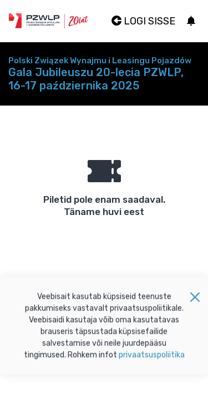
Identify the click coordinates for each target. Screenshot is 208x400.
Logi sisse (143, 21)
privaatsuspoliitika (152, 357)
